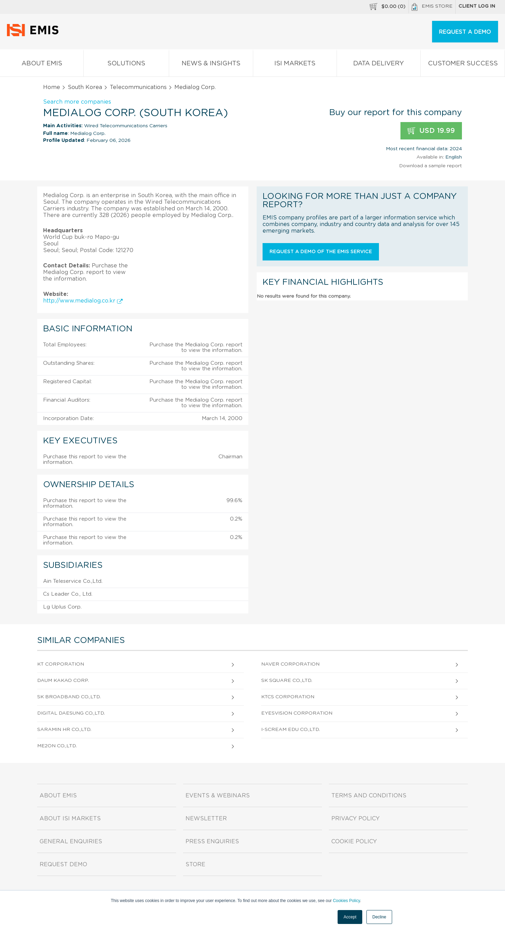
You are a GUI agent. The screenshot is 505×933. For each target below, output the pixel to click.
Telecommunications (138, 87)
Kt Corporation (60, 664)
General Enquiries (71, 841)
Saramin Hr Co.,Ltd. (64, 729)
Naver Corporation (290, 664)
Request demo (63, 864)
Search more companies (77, 102)
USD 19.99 (431, 131)
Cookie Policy (354, 841)
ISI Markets (295, 65)
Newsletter (206, 818)
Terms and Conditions (368, 795)
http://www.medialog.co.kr (83, 301)
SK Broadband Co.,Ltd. (69, 696)
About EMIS (41, 65)
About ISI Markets (70, 818)
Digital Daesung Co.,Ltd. (71, 713)
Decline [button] (379, 917)
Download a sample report (430, 165)
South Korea (85, 87)
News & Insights (211, 65)
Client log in (476, 6)
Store (195, 864)
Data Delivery (378, 65)
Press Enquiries (212, 841)
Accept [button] (349, 917)
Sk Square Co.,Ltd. (286, 680)
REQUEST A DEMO (465, 32)
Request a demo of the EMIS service (321, 251)
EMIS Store (432, 7)
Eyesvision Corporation (296, 713)
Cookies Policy (346, 900)
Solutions (126, 65)
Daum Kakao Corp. (63, 680)
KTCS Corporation (287, 696)
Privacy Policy (355, 818)
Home (51, 87)
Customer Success (463, 65)
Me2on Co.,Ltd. (57, 745)
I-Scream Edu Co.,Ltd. (290, 729)
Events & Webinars (217, 795)
